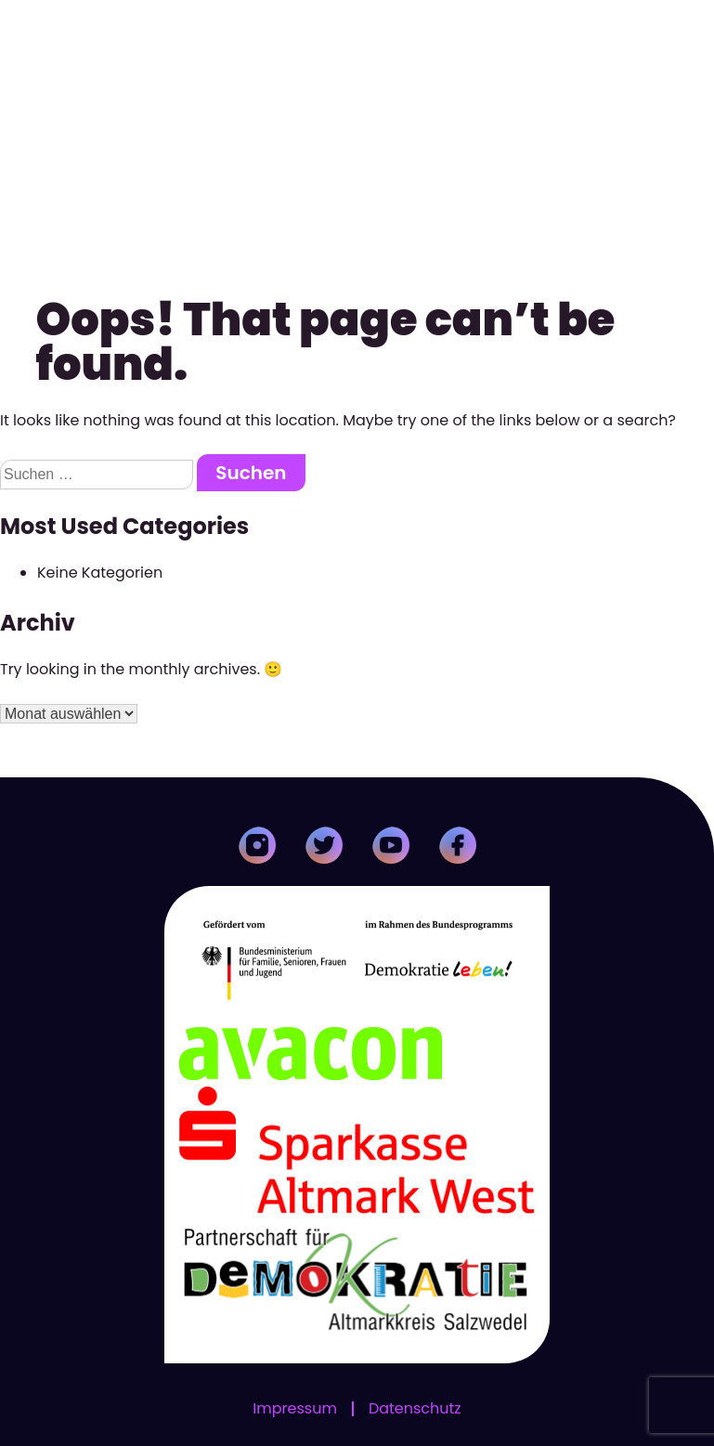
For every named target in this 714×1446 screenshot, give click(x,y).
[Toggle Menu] (690, 30)
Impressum (295, 1408)
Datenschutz (415, 1408)
